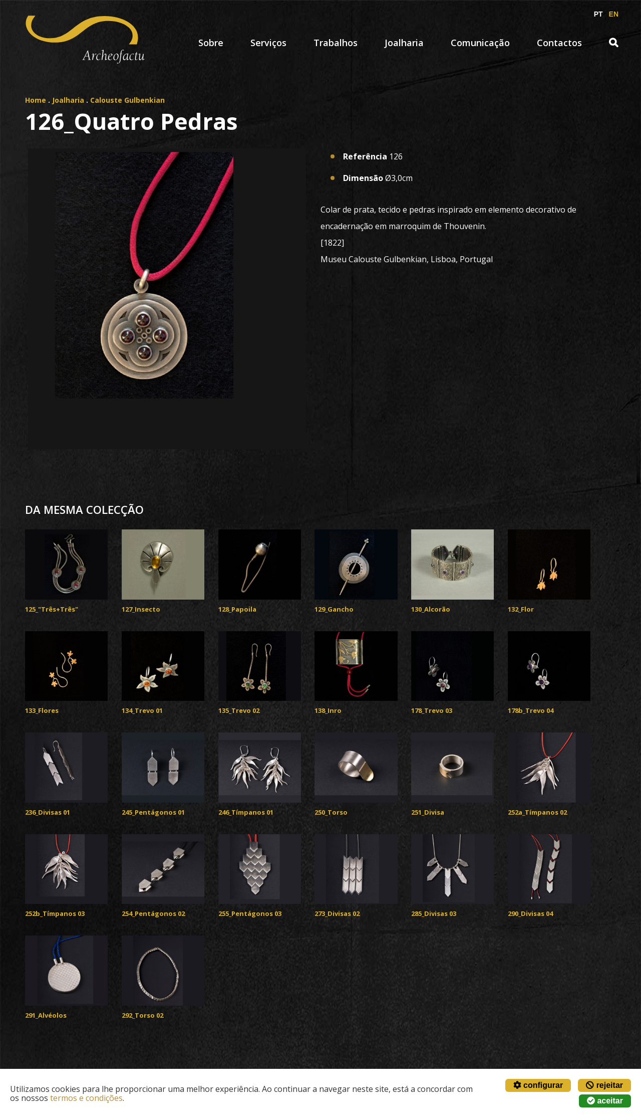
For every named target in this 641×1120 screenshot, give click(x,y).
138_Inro (328, 710)
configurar (538, 1085)
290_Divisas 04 (530, 913)
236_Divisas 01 (47, 812)
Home (35, 100)
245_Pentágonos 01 (153, 812)
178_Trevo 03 (431, 710)
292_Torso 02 (142, 1015)
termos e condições (86, 1097)
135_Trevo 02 (238, 710)
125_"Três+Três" (51, 609)
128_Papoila (237, 609)
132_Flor (521, 609)
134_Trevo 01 (142, 710)
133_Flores (42, 710)
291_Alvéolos (46, 1015)
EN (613, 14)
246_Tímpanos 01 (245, 812)
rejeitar (604, 1085)
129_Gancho (334, 609)
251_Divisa (427, 812)
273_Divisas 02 (337, 913)
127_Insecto (141, 609)
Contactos (559, 43)
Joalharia (404, 43)
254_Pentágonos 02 (153, 913)
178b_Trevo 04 (530, 710)
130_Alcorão (430, 609)
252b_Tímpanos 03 (55, 913)
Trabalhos (335, 43)
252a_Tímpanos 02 (537, 812)
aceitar (605, 1100)
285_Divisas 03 (433, 913)
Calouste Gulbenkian (127, 100)
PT (598, 14)
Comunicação (480, 43)
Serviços (268, 43)
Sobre (210, 43)
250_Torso (331, 812)
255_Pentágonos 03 (249, 913)
